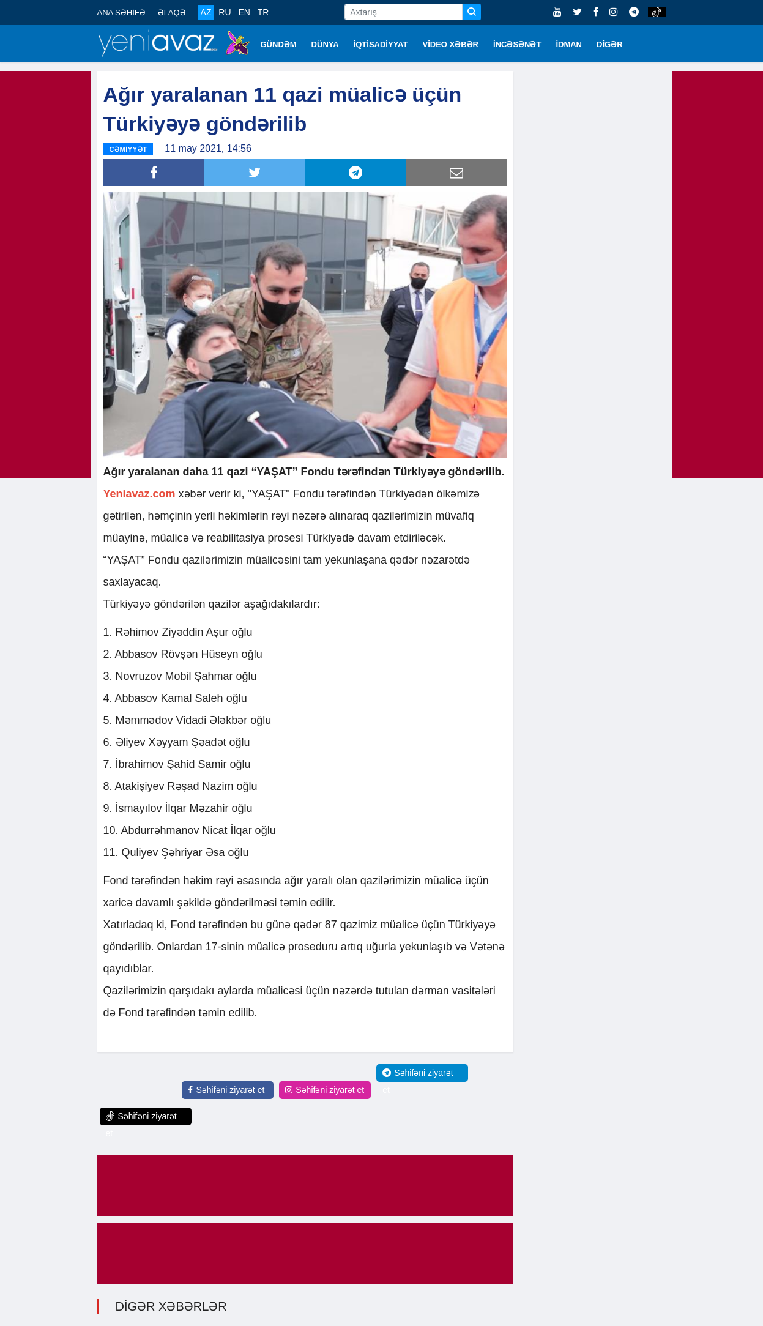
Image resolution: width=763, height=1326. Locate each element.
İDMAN (569, 44)
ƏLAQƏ (172, 12)
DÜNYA (325, 44)
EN (244, 12)
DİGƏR (610, 44)
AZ (206, 12)
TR (263, 12)
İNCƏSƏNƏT (517, 44)
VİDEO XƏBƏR (451, 44)
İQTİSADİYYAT (381, 44)
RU (224, 12)
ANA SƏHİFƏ (121, 12)
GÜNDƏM (279, 44)
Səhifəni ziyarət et (226, 1090)
